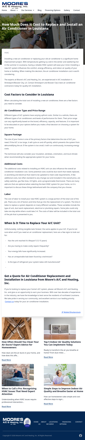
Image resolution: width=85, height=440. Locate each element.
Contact (76, 10)
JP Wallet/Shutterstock (71, 312)
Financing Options (52, 10)
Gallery (67, 10)
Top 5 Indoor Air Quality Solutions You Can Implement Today (62, 343)
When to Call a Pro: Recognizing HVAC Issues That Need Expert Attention (19, 391)
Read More (6, 360)
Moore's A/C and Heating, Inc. (26, 435)
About (14, 10)
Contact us (9, 301)
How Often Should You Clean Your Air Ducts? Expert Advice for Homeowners (20, 344)
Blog (39, 10)
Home (4, 10)
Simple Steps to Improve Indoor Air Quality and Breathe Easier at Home (63, 390)
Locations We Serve (52, 423)
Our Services (27, 10)
